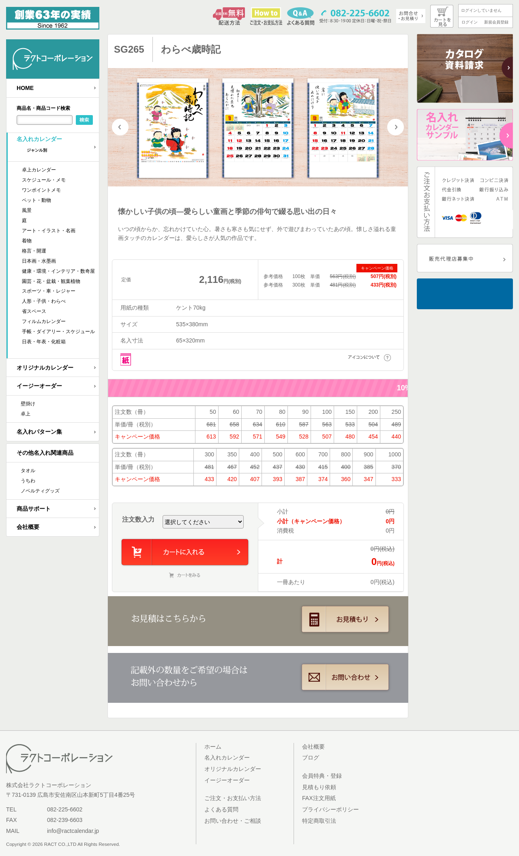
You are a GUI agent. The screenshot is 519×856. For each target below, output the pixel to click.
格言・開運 (34, 251)
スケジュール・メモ (44, 180)
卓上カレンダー (39, 170)
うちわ (28, 481)
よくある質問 (221, 809)
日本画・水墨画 (39, 261)
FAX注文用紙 (319, 798)
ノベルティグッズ (40, 491)
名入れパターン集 (39, 431)
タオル (28, 470)
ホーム (212, 746)
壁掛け (28, 404)
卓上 (25, 414)
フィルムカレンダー (44, 321)
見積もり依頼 (319, 787)
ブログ (310, 757)
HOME (25, 88)
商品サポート (34, 508)
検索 (84, 120)
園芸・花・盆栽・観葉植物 (51, 281)
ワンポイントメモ (41, 190)
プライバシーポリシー (330, 809)
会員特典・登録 (322, 776)
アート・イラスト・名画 (48, 230)
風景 (27, 210)
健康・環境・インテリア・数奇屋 (58, 271)
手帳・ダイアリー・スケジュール (58, 331)
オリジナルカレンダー (45, 367)
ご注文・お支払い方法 (232, 798)
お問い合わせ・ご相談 (232, 820)
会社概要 (28, 527)
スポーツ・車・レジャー (48, 291)
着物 (27, 241)
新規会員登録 (496, 22)
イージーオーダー (39, 386)
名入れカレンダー (58, 147)
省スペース (34, 311)
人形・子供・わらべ (44, 301)
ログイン (469, 22)
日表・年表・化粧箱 (44, 342)
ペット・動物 (36, 200)
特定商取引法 (319, 820)
